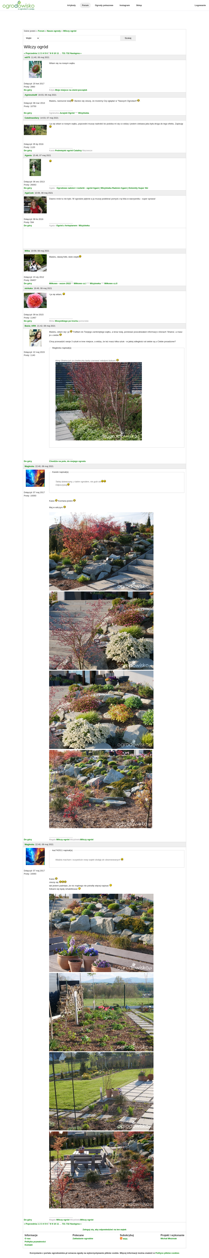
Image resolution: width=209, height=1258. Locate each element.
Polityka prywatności (35, 1241)
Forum (85, 5)
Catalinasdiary (32, 118)
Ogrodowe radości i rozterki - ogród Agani (77, 188)
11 (57, 53)
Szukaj (128, 38)
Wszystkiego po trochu (66, 321)
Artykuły (71, 5)
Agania (28, 155)
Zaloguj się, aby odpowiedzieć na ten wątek (104, 1229)
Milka (27, 251)
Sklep (139, 5)
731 (63, 53)
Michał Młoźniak (169, 1238)
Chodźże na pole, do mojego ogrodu (67, 461)
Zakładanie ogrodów (82, 1238)
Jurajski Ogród (67, 113)
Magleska (29, 466)
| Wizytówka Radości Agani (113, 188)
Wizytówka (83, 113)
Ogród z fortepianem (67, 225)
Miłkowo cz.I (80, 283)
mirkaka (29, 288)
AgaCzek (29, 193)
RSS (123, 1239)
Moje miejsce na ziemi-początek (71, 90)
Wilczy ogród (69, 31)
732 (68, 53)
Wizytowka (95, 283)
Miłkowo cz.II (110, 283)
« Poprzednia (30, 53)
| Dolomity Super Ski (137, 188)
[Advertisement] (104, 20)
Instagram (125, 5)
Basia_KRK (30, 326)
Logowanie (200, 5)
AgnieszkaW (31, 95)
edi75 (27, 57)
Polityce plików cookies (167, 1253)
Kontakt (28, 1245)
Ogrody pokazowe (104, 5)
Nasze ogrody (54, 31)
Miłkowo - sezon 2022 (60, 283)
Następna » (75, 53)
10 (55, 53)
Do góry (28, 90)
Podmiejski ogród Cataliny (68, 150)
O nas (28, 1238)
